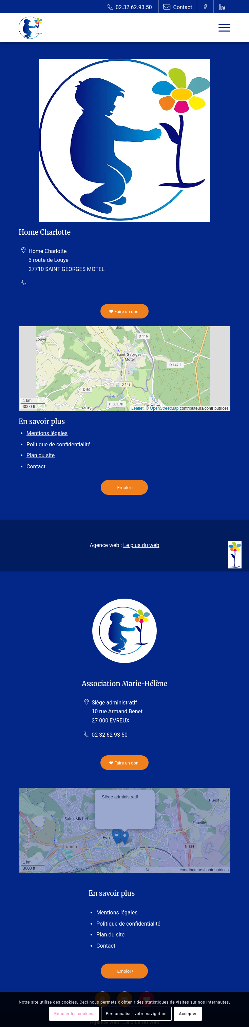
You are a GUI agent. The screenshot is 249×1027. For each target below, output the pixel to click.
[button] (124, 838)
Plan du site (40, 455)
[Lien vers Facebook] (205, 6)
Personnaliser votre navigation (136, 1013)
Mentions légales (47, 433)
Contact (35, 466)
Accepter (188, 1013)
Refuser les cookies (74, 1013)
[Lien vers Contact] (177, 6)
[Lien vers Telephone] (130, 6)
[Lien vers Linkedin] (222, 6)
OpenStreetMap (164, 408)
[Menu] (221, 27)
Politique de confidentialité (58, 444)
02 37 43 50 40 (46, 283)
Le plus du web (141, 545)
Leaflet (137, 408)
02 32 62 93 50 (110, 735)
